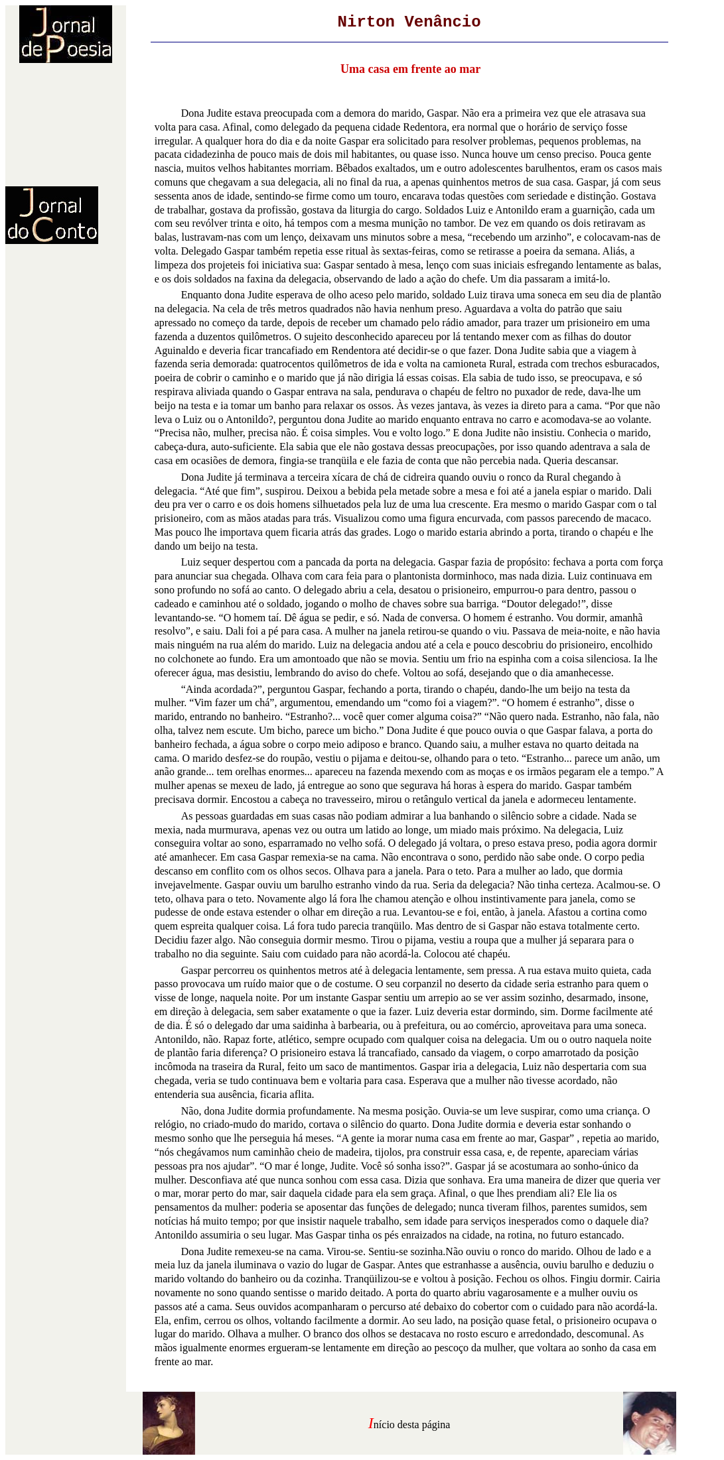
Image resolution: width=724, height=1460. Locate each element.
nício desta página (412, 1424)
